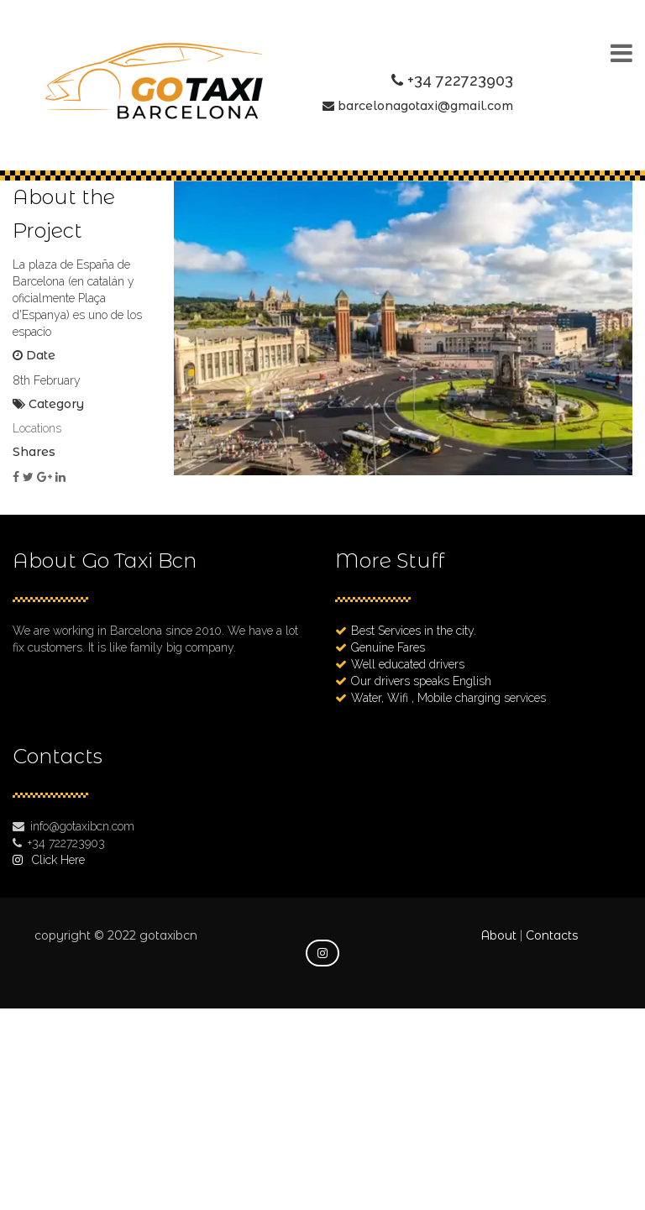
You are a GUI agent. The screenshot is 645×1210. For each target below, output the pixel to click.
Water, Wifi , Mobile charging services (448, 698)
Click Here (58, 860)
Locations (37, 428)
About (498, 935)
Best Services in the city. (413, 630)
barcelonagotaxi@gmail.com (425, 105)
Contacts (552, 935)
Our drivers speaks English (421, 681)
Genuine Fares (388, 647)
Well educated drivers (407, 664)
